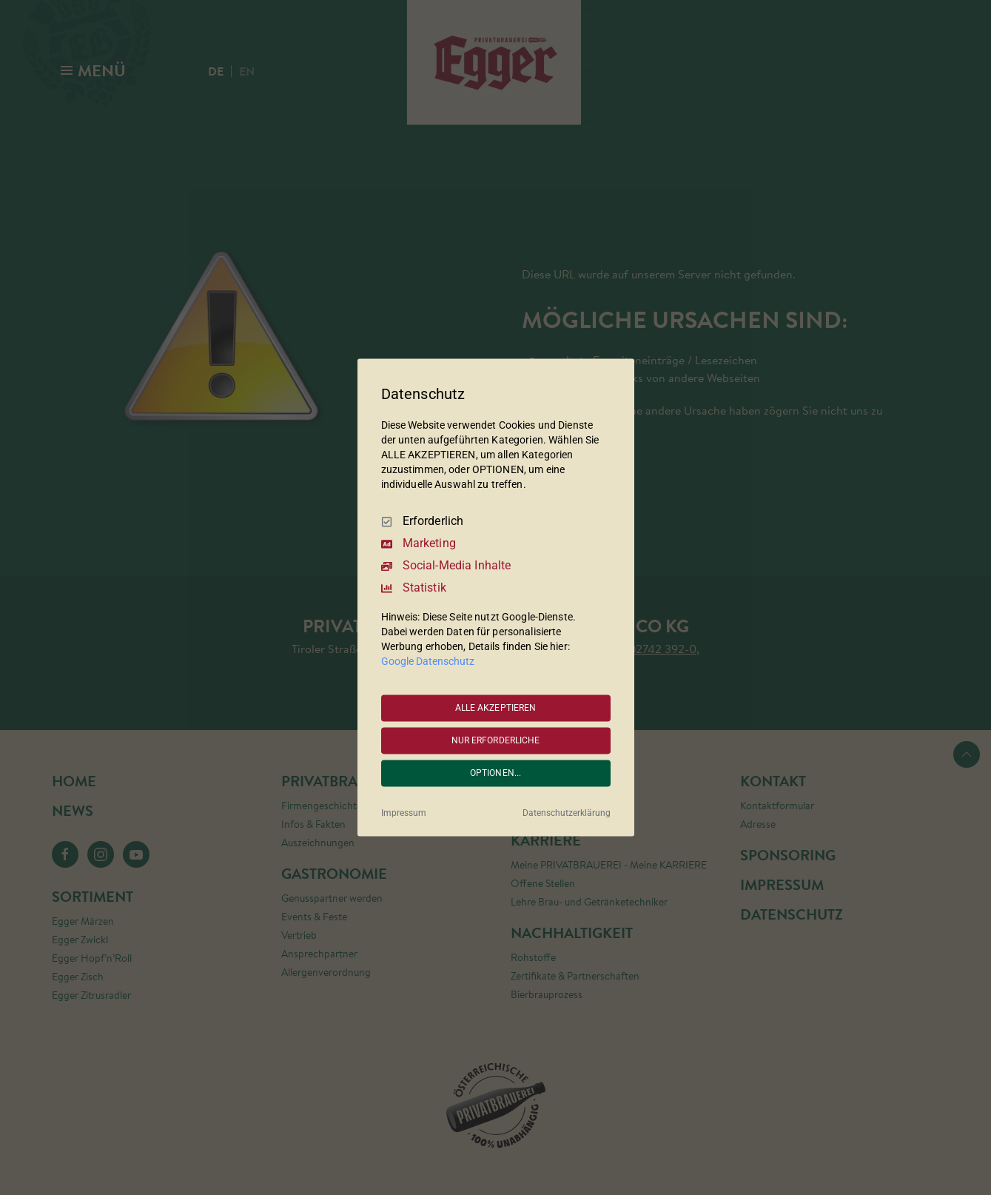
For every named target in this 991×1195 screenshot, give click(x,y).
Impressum (403, 813)
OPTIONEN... (495, 773)
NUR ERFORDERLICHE (495, 740)
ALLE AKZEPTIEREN (496, 708)
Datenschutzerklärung (567, 813)
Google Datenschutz (427, 662)
